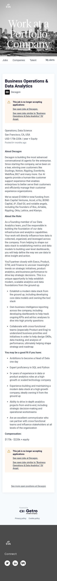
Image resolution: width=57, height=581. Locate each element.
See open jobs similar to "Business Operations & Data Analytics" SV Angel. (29, 116)
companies (19, 60)
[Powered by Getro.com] (28, 511)
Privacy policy (20, 518)
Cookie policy (34, 518)
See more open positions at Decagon (28, 486)
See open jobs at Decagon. (25, 109)
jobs (5, 60)
